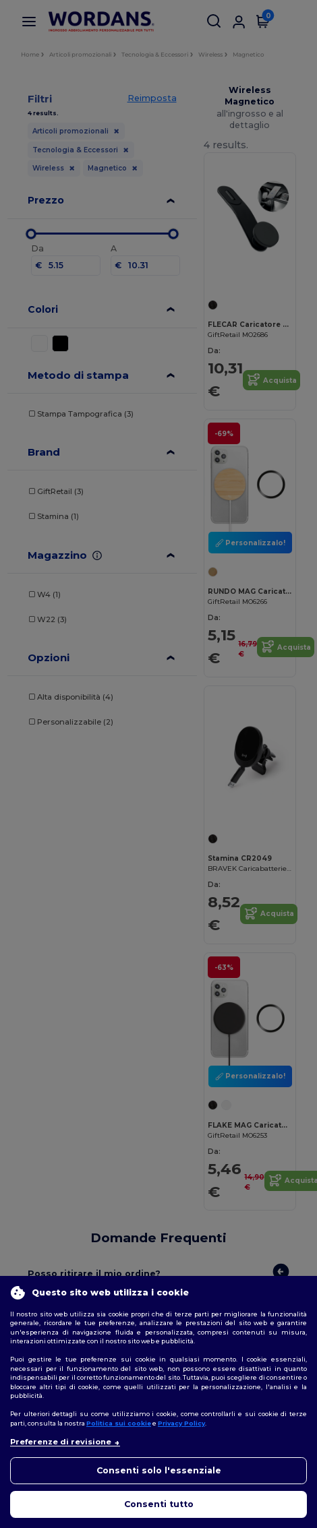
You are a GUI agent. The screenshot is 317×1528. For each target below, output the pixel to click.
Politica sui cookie (118, 1423)
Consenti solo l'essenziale (158, 1470)
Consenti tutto (159, 1504)
